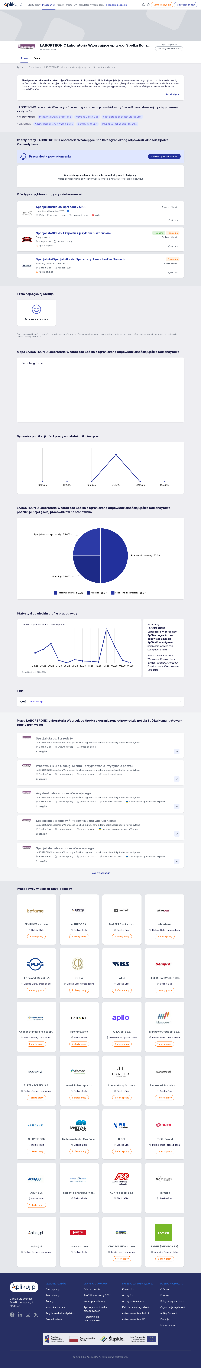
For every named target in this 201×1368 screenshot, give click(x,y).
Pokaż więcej (172, 94)
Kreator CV (71, 5)
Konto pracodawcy (94, 1301)
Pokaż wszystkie (100, 872)
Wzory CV (127, 1295)
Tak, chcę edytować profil (169, 48)
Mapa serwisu (167, 1325)
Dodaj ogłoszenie (116, 5)
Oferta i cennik (92, 1289)
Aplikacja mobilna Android (136, 1313)
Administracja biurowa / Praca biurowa (54, 124)
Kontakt (164, 1295)
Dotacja (164, 1319)
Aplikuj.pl (21, 67)
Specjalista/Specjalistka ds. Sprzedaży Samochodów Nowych (80, 259)
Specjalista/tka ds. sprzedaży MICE (61, 207)
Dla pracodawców (185, 4)
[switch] (164, 156)
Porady (60, 5)
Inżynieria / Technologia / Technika (119, 124)
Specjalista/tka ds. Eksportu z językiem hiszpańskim (73, 233)
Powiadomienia (54, 1319)
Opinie (37, 58)
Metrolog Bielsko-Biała (87, 116)
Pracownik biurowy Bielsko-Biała (55, 116)
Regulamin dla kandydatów (60, 1313)
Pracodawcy (48, 5)
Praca (24, 58)
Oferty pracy (34, 5)
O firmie (164, 1289)
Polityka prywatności (172, 1301)
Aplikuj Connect (168, 1313)
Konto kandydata (162, 4)
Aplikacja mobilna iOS (133, 1319)
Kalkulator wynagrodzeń (91, 5)
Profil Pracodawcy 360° (97, 1295)
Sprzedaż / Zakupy (87, 124)
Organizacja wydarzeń (172, 1307)
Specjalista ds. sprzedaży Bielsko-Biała (122, 116)
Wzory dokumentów (133, 1301)
